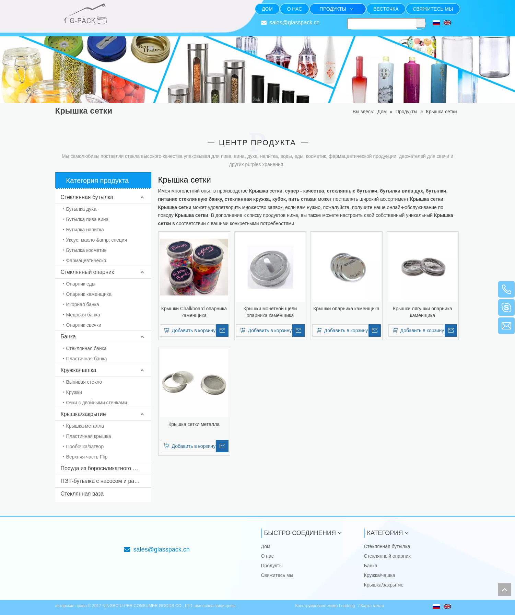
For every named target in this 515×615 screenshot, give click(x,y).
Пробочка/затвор (85, 446)
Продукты (272, 565)
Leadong (347, 605)
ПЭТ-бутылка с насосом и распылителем (106, 481)
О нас (267, 556)
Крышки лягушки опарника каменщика (422, 312)
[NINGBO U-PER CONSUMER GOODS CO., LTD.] (60, 534)
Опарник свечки (83, 325)
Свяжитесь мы (277, 575)
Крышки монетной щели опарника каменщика (270, 312)
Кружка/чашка (78, 370)
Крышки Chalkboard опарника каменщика (194, 312)
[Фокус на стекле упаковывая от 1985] (129, 8)
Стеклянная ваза (82, 494)
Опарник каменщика (89, 294)
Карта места (372, 605)
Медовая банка (83, 314)
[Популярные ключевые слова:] (420, 23)
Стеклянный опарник (87, 272)
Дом (265, 546)
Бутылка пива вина (87, 219)
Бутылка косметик (86, 250)
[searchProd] (382, 23)
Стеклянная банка (86, 348)
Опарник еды (80, 284)
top (504, 589)
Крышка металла (85, 426)
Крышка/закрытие (83, 414)
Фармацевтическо (86, 260)
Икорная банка (82, 304)
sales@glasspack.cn (294, 22)
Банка (68, 336)
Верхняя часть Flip (87, 457)
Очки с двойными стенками (96, 402)
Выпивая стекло (84, 382)
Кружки (74, 392)
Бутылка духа (81, 209)
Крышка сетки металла (194, 424)
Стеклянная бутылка (87, 197)
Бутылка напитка (85, 229)
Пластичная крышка (88, 436)
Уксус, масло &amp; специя (96, 240)
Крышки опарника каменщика (346, 308)
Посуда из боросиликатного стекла (105, 468)
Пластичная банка (86, 358)
